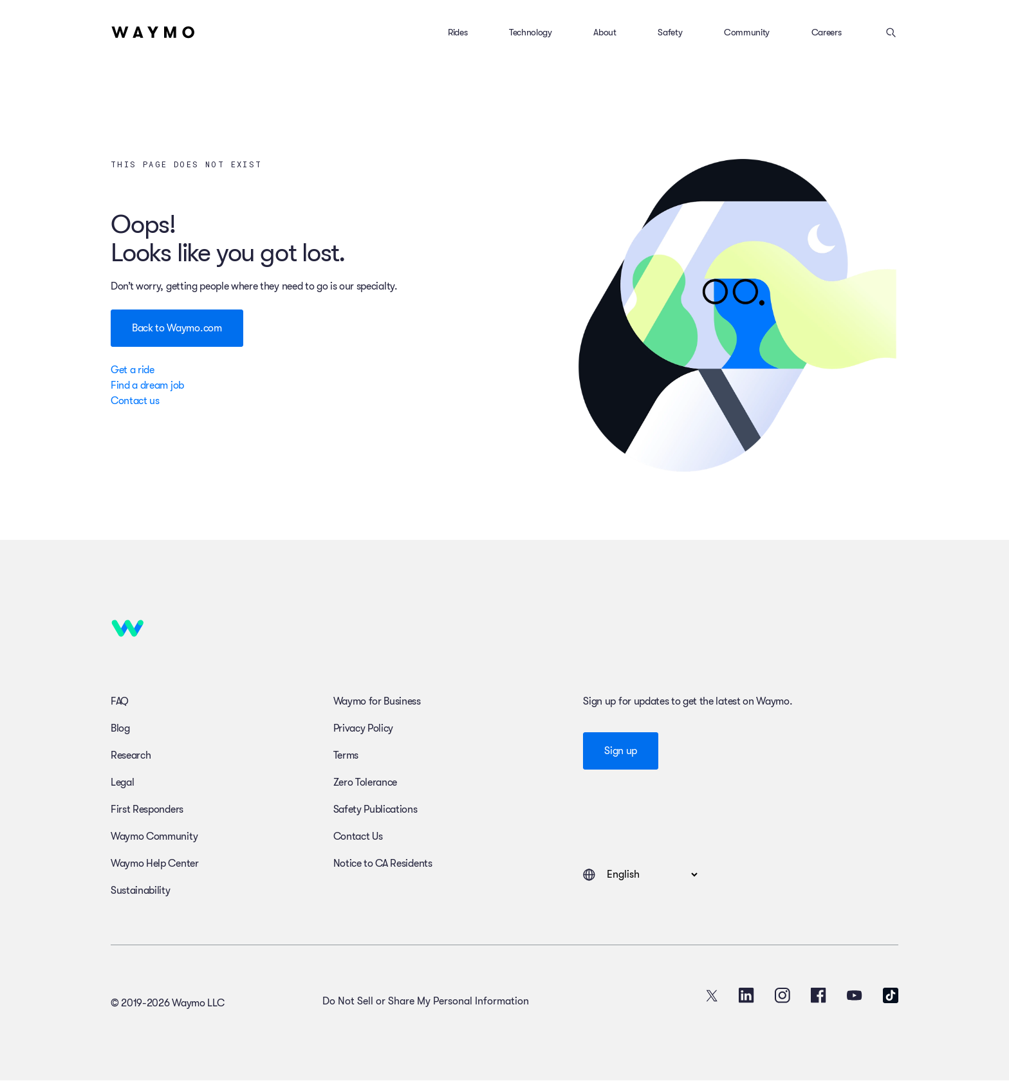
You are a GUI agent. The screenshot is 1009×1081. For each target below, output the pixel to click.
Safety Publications (375, 809)
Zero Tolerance (365, 782)
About (604, 32)
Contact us (135, 401)
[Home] (153, 32)
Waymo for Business (377, 701)
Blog (120, 728)
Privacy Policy (363, 728)
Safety (670, 32)
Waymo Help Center (155, 863)
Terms (345, 755)
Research (131, 755)
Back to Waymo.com (177, 328)
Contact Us (358, 836)
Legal (122, 782)
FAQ (120, 701)
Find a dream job (147, 385)
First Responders (147, 809)
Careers (826, 32)
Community (747, 32)
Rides (457, 32)
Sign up (620, 751)
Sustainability (141, 890)
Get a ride (132, 370)
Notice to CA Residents (382, 863)
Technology (530, 32)
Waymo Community (154, 836)
